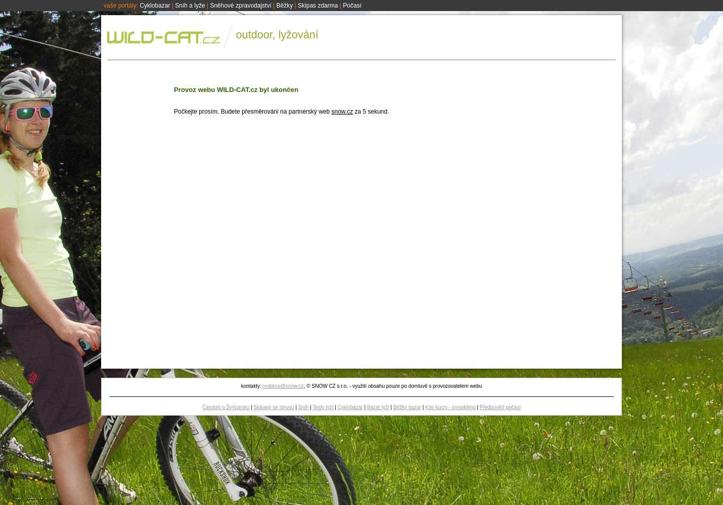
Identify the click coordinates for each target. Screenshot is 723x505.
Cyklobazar (155, 5)
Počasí (352, 5)
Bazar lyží (378, 407)
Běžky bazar (407, 407)
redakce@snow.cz (282, 386)
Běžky (285, 5)
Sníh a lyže (190, 5)
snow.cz (342, 111)
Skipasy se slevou (274, 407)
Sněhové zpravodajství (240, 5)
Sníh (303, 407)
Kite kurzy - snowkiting (450, 407)
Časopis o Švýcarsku (225, 407)
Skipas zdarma (318, 5)
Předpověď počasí (500, 407)
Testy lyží (322, 407)
